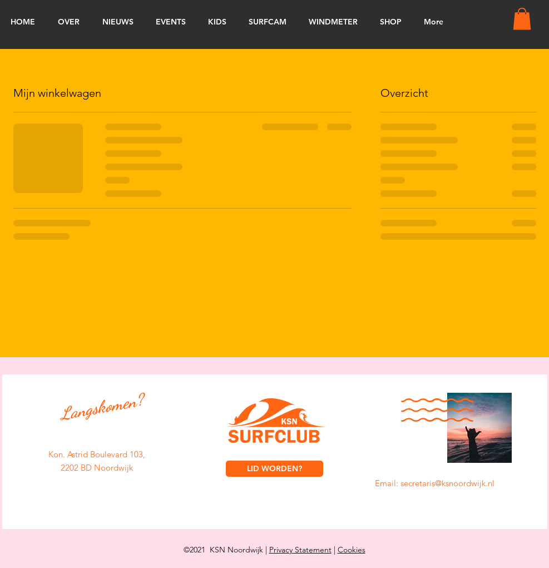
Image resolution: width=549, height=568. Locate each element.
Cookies (351, 550)
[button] (522, 18)
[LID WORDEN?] (274, 469)
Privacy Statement (300, 550)
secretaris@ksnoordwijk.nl (447, 483)
